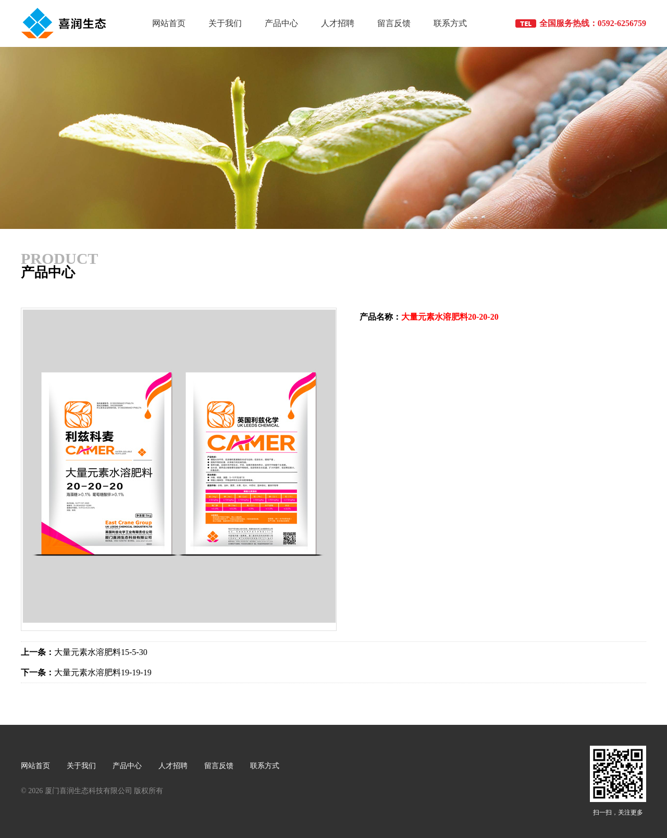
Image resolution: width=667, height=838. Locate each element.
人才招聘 (337, 23)
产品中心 (281, 23)
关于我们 (225, 23)
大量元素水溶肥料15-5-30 (84, 652)
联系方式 (450, 23)
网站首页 (169, 23)
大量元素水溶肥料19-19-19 (86, 672)
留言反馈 (394, 23)
